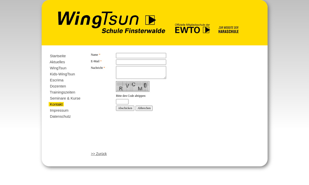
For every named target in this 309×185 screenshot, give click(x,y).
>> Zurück (99, 154)
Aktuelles (57, 62)
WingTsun (58, 68)
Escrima (57, 80)
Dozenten (58, 86)
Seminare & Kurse (65, 98)
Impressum (59, 110)
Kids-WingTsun (62, 74)
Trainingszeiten (62, 92)
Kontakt (56, 104)
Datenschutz (60, 116)
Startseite (58, 56)
